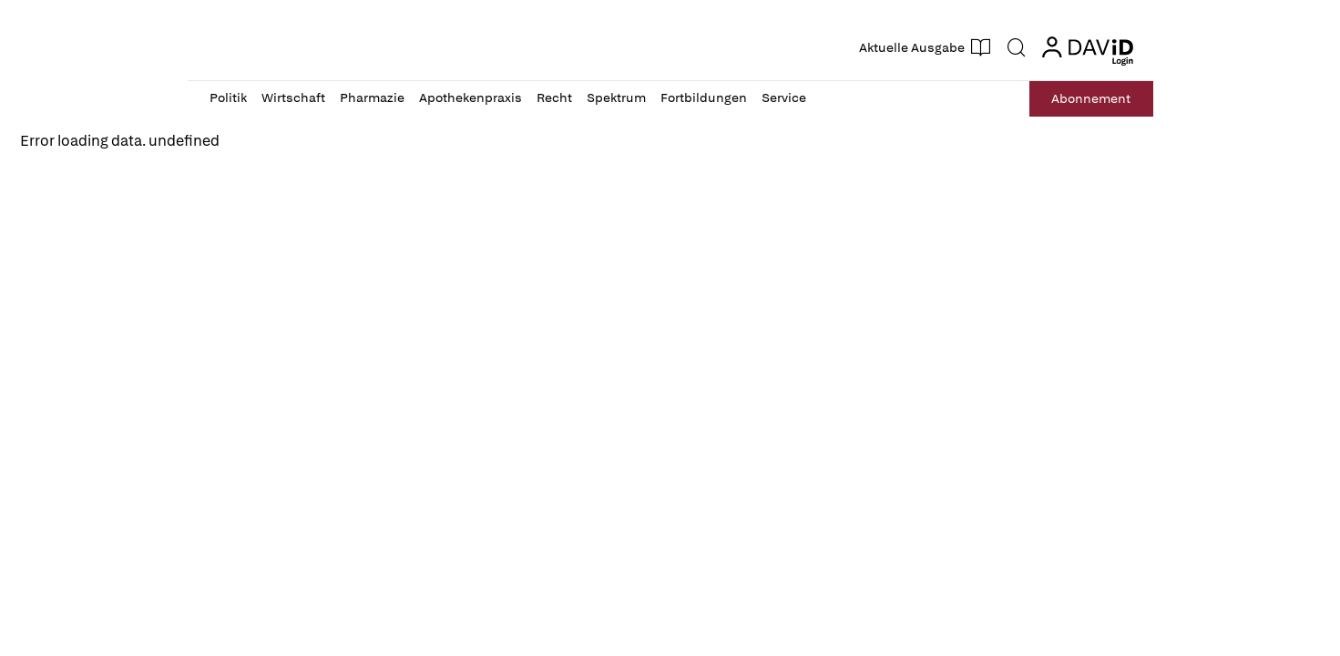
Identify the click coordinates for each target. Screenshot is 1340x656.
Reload (51, 181)
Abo (1090, 98)
